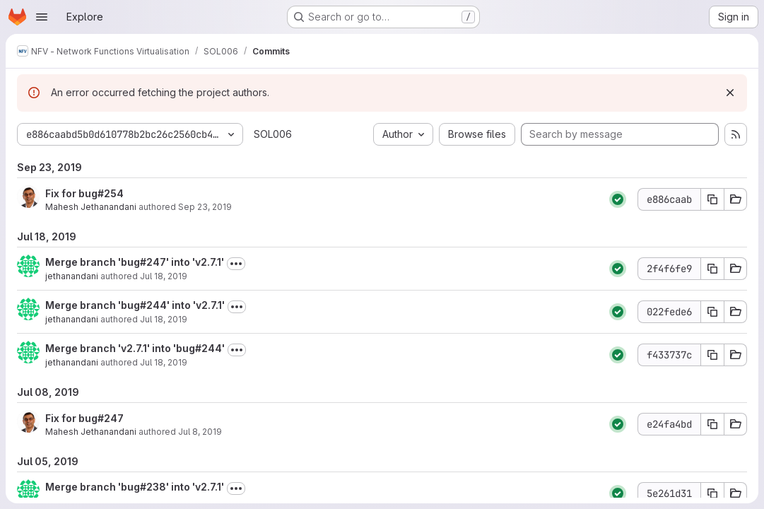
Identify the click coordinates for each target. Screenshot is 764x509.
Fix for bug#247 (84, 418)
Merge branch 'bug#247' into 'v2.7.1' (134, 262)
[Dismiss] (730, 92)
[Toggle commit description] (236, 263)
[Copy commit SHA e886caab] (712, 199)
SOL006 (273, 134)
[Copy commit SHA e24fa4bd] (712, 424)
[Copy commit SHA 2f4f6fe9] (712, 268)
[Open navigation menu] (41, 17)
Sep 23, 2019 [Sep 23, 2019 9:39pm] (205, 206)
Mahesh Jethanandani (90, 206)
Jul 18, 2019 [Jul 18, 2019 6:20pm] (163, 362)
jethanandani (71, 276)
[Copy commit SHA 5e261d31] (712, 493)
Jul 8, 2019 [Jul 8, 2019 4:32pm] (200, 431)
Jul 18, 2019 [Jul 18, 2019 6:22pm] (163, 319)
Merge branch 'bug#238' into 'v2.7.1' (134, 487)
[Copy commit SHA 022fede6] (712, 311)
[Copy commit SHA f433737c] (712, 355)
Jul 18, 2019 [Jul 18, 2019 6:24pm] (163, 276)
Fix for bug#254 (84, 193)
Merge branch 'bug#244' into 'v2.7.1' (135, 305)
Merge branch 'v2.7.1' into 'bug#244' (135, 348)
